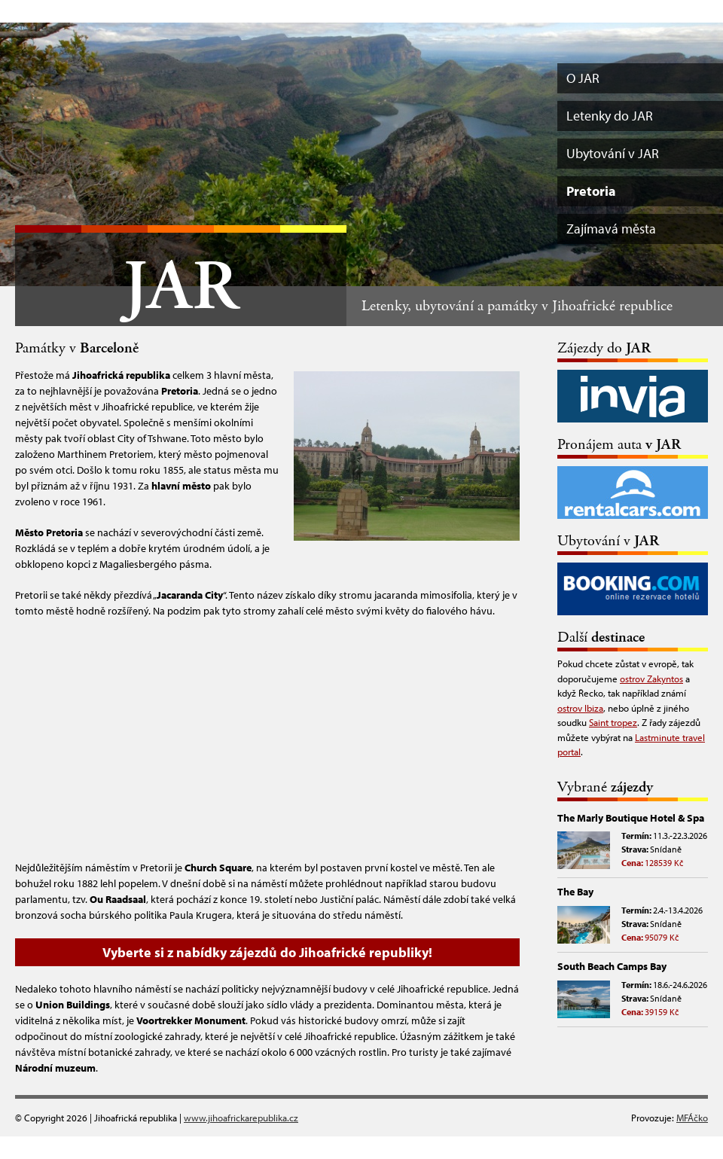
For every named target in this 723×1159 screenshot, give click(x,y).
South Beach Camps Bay (612, 966)
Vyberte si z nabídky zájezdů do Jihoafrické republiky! (267, 952)
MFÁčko (692, 1118)
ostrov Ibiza (580, 708)
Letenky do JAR (609, 115)
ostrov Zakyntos (651, 679)
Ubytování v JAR (612, 153)
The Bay (575, 891)
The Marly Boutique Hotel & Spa (630, 818)
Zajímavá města (611, 228)
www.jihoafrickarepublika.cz (241, 1118)
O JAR (582, 78)
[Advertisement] (267, 739)
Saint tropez (613, 722)
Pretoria (591, 191)
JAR (181, 288)
